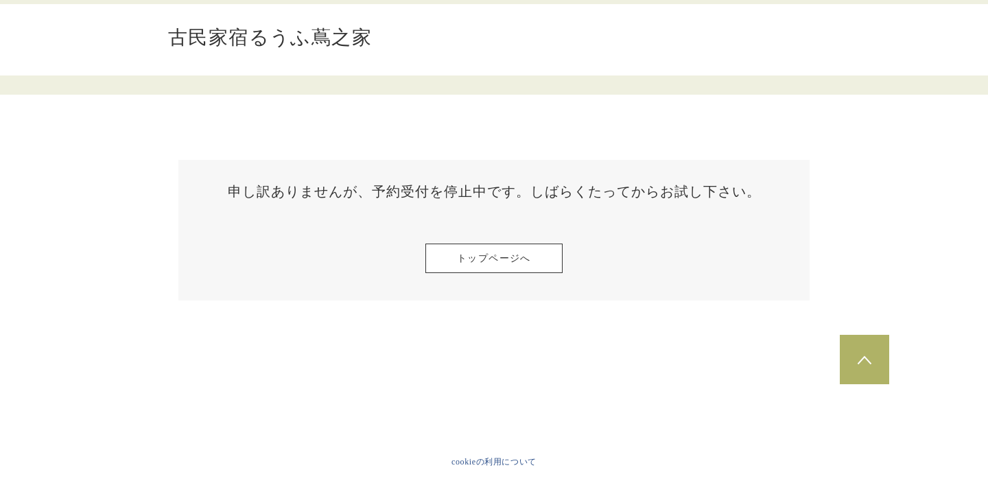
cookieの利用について (494, 462)
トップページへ (494, 258)
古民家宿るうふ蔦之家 (270, 37)
